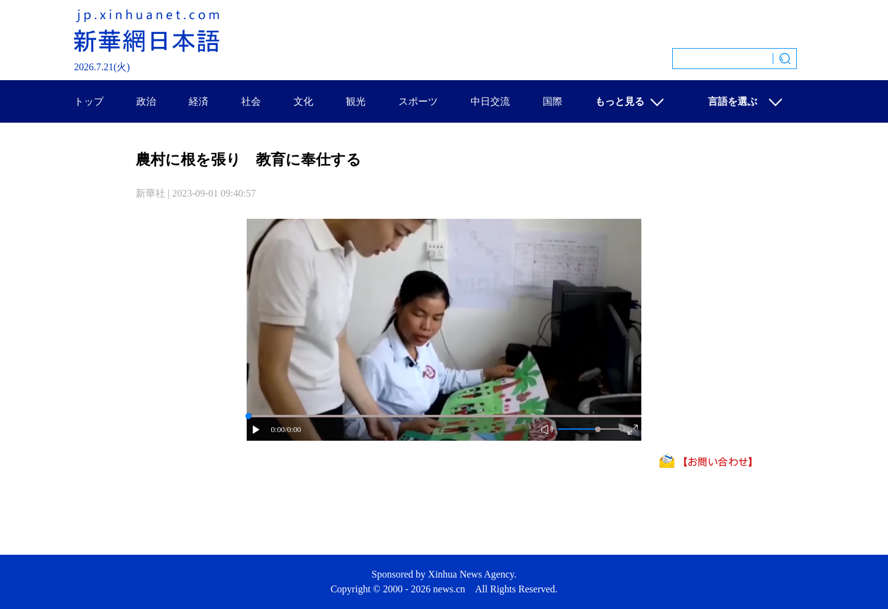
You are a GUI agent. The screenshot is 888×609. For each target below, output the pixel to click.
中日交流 (490, 101)
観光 (356, 101)
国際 (552, 101)
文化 (303, 101)
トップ (89, 101)
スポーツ (418, 101)
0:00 (278, 429)
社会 (251, 101)
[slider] (598, 429)
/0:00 (293, 429)
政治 (146, 101)
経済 (198, 101)
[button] (256, 430)
